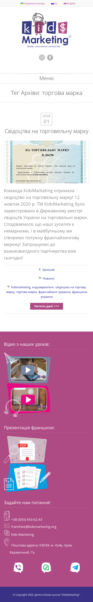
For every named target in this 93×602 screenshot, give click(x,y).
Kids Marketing (22, 534)
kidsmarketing (21, 287)
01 (46, 121)
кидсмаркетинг (43, 287)
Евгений (49, 270)
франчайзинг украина (54, 292)
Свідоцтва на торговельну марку (46, 131)
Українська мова (32, 3)
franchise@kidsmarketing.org (33, 526)
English (69, 3)
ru (54, 3)
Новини (48, 278)
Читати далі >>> (46, 306)
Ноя (46, 116)
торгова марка (26, 292)
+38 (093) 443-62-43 (26, 519)
